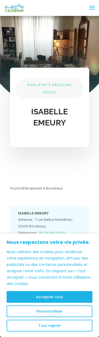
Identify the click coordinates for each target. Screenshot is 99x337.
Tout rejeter (49, 325)
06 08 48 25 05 (52, 232)
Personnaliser (49, 311)
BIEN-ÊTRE (37, 85)
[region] (49, 285)
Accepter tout (49, 297)
